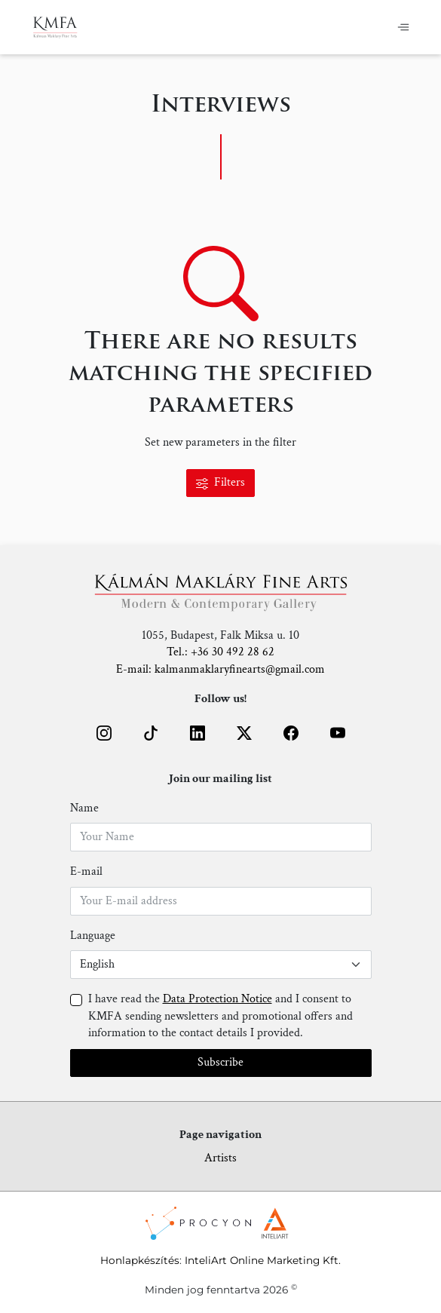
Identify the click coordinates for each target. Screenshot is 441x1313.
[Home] (55, 27)
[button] (104, 733)
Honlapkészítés (139, 1260)
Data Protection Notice (217, 999)
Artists (220, 1158)
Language (92, 935)
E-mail (86, 871)
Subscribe (220, 1062)
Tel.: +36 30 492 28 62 (220, 652)
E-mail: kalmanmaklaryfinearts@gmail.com (220, 669)
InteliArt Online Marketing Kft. (263, 1260)
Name (84, 808)
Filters (220, 482)
